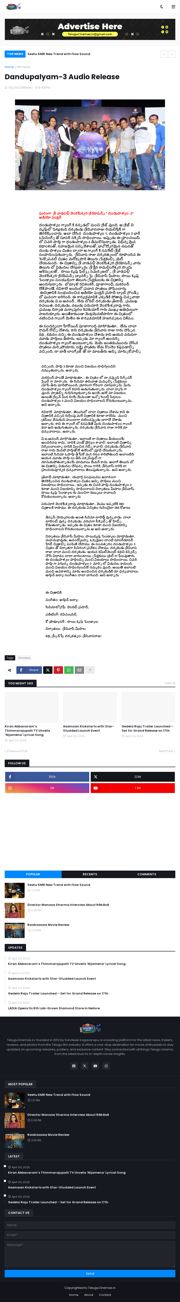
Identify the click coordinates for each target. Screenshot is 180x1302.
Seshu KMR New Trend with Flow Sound (58, 54)
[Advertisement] (90, 832)
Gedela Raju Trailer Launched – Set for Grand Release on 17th (147, 728)
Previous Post (17, 751)
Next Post (166, 751)
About (88, 1295)
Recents (90, 874)
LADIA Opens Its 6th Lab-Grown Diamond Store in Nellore (54, 1008)
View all (170, 683)
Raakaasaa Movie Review (48, 925)
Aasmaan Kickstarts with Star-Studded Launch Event (88, 728)
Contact (105, 1295)
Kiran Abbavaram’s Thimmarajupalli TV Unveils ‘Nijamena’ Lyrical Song (27, 730)
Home (9, 67)
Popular (33, 874)
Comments (146, 874)
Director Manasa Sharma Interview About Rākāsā (68, 905)
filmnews (23, 67)
